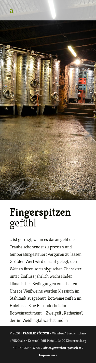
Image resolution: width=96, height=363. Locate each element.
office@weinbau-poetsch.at (62, 348)
